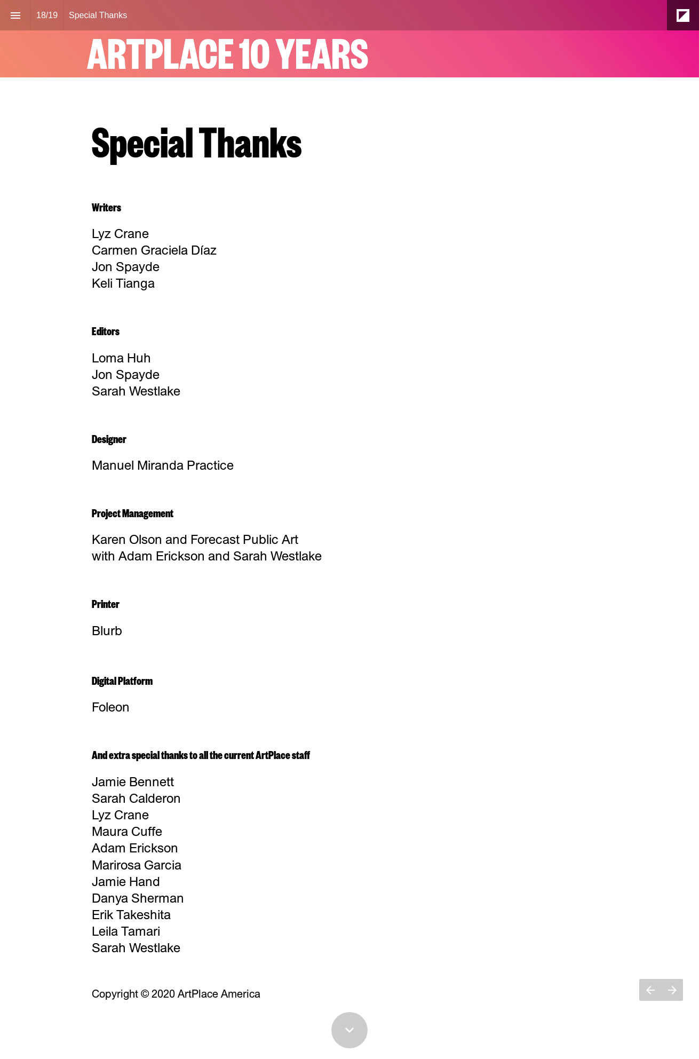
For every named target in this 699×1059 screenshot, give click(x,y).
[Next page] (672, 1003)
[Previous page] (650, 1003)
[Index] (15, 15)
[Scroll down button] (349, 1030)
